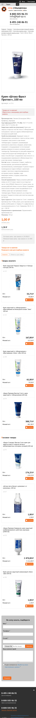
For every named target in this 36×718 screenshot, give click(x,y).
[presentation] (17, 673)
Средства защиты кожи (20, 31)
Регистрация (31, 1)
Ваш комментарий (9, 649)
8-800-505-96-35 (19, 14)
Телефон (6, 631)
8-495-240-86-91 (19, 22)
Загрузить (29, 646)
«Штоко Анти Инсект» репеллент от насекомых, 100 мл (15, 487)
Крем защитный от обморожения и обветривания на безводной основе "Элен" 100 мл (17, 309)
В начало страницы (33, 690)
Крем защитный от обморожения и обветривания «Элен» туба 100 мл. (14, 352)
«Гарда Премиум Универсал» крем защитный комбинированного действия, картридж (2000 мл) (17, 530)
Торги (8, 4)
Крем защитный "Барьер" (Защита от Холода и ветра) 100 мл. (17, 266)
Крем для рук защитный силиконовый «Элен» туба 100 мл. (18, 572)
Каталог (9, 29)
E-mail (5, 638)
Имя (5, 623)
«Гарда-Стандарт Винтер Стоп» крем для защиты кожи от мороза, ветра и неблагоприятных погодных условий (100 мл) (18, 444)
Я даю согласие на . (15, 666)
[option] (18, 65)
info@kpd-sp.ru (18, 16)
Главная (3, 29)
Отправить (7, 678)
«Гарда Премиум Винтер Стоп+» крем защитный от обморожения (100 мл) (15, 394)
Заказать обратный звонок (9, 710)
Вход (23, 1)
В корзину (30, 300)
